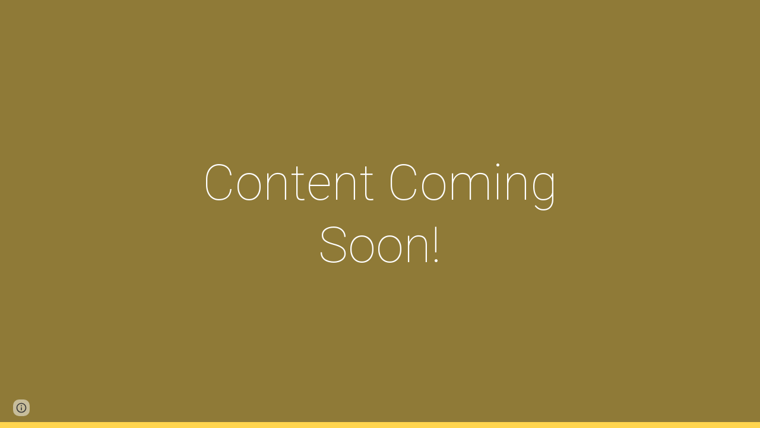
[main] (380, 214)
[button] (21, 407)
